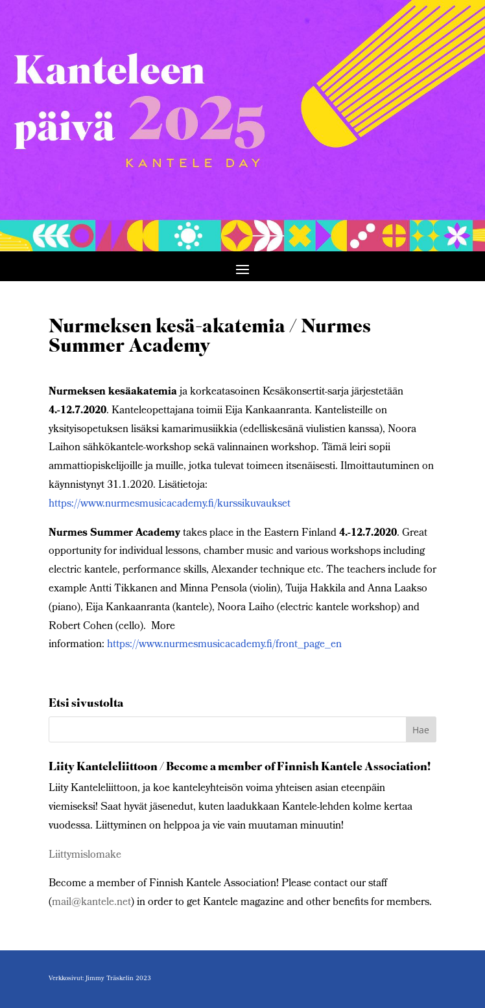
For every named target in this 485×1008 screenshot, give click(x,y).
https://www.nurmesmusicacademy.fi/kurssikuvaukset (169, 504)
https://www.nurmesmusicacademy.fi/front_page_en (224, 645)
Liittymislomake (85, 855)
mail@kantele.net (91, 902)
